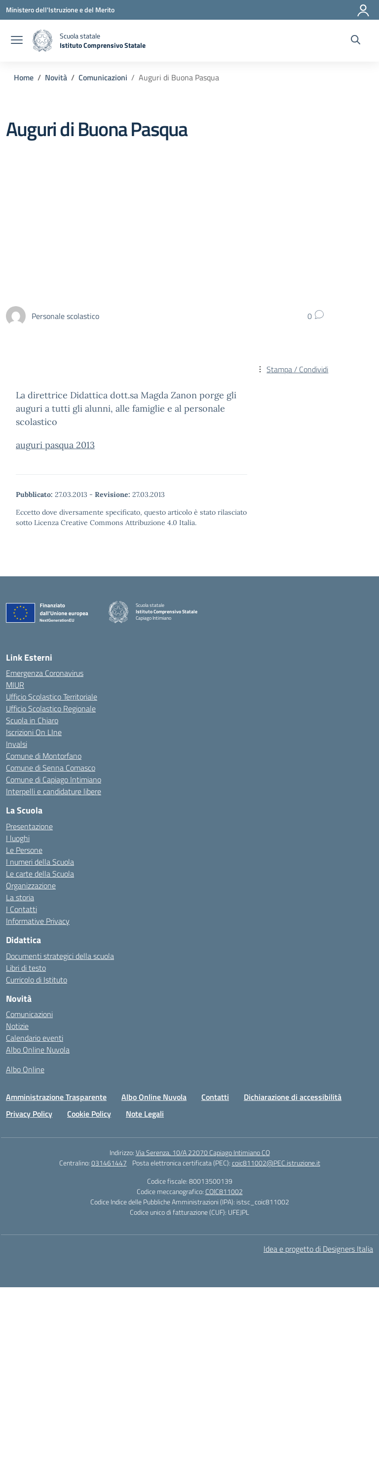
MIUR (15, 685)
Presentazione (29, 826)
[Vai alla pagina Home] (24, 77)
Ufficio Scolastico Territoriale (51, 697)
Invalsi (16, 744)
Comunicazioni (29, 1014)
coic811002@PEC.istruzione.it (276, 1163)
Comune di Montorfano (43, 756)
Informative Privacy (38, 921)
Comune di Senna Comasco (50, 768)
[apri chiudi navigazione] (17, 41)
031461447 (109, 1163)
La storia (20, 897)
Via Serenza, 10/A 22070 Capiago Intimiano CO (203, 1152)
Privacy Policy (29, 1114)
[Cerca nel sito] (355, 41)
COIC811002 (224, 1191)
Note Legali (145, 1114)
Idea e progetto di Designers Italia (318, 1249)
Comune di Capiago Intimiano (53, 779)
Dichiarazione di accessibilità (292, 1097)
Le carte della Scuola (40, 874)
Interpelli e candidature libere (53, 791)
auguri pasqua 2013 (55, 445)
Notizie (17, 1026)
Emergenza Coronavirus (44, 673)
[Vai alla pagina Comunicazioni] (102, 77)
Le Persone (24, 850)
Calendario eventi (34, 1038)
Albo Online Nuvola (38, 1050)
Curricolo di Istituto (36, 980)
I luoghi (18, 838)
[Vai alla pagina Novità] (56, 77)
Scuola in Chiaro (32, 720)
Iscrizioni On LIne (34, 732)
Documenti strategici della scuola (60, 956)
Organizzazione (31, 885)
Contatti (215, 1097)
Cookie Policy (89, 1114)
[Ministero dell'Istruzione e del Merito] (60, 9)
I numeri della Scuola (40, 862)
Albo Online (25, 1069)
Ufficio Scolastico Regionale (51, 708)
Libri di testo (26, 968)
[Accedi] (363, 10)
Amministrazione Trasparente (56, 1097)
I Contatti (21, 909)
